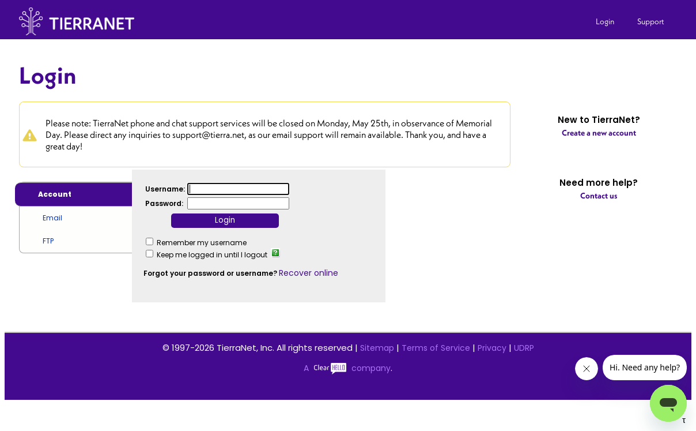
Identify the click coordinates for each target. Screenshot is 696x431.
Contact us (598, 195)
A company (347, 368)
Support (650, 21)
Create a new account (599, 133)
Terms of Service (436, 348)
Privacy (492, 348)
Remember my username (202, 243)
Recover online (308, 273)
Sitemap (377, 348)
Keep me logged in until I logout (212, 255)
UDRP (524, 348)
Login (605, 21)
